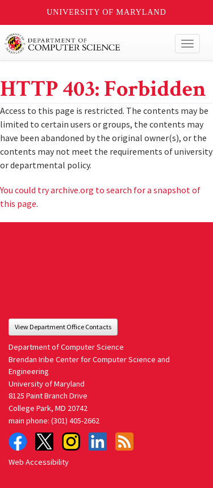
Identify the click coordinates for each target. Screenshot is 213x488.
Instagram (71, 441)
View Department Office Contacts (63, 326)
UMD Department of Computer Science (86, 43)
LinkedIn (98, 441)
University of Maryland (106, 12)
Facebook (18, 441)
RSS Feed (124, 441)
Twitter (44, 441)
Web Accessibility (39, 462)
